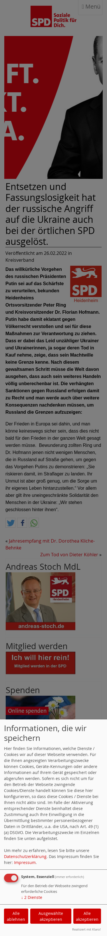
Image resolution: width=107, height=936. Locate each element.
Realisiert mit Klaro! (86, 929)
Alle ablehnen (16, 916)
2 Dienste (31, 897)
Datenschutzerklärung (25, 856)
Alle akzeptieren (87, 916)
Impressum (25, 862)
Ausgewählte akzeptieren (51, 916)
